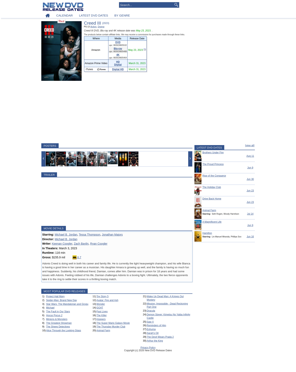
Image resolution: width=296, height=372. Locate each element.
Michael (50, 307)
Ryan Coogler (98, 243)
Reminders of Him (156, 325)
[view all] (249, 145)
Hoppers (101, 319)
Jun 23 (250, 190)
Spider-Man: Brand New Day (61, 300)
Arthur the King (155, 340)
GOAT (100, 307)
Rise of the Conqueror (214, 175)
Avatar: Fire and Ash (107, 300)
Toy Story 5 (103, 296)
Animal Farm (103, 330)
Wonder (101, 304)
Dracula (151, 310)
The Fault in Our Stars (58, 311)
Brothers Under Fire (213, 152)
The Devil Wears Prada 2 (160, 337)
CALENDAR (64, 15)
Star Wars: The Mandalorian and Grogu (67, 304)
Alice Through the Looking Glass (63, 330)
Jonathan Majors (112, 234)
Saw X (150, 321)
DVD (117, 42)
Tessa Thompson (89, 234)
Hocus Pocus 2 (54, 315)
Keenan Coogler (62, 243)
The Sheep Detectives (58, 326)
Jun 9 (250, 167)
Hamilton (207, 233)
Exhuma (151, 329)
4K (117, 54)
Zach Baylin (81, 243)
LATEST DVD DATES (93, 15)
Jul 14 (250, 213)
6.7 (77, 257)
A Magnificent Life (212, 221)
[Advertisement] (116, 112)
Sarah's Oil (152, 333)
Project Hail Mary (55, 296)
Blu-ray (118, 48)
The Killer (102, 315)
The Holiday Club (212, 187)
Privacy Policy (148, 347)
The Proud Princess (213, 164)
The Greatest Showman (59, 323)
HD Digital (118, 63)
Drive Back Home (212, 198)
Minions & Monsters (56, 319)
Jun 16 (250, 236)
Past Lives (102, 311)
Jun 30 (250, 179)
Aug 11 (250, 156)
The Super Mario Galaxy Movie (113, 323)
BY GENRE (122, 15)
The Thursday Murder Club (111, 326)
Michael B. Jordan (66, 234)
